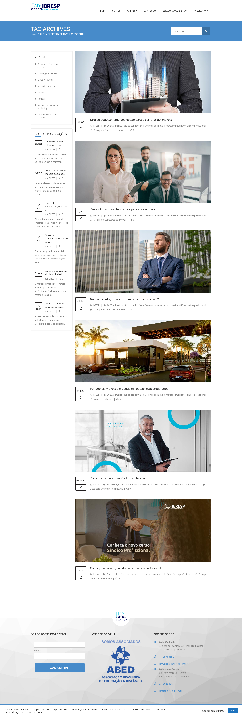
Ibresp (96, 484)
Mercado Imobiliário (47, 86)
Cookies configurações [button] (214, 710)
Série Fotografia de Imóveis (46, 116)
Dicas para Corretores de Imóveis (48, 66)
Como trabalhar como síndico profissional (120, 478)
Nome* (37, 639)
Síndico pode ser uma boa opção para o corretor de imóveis (133, 119)
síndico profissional (198, 125)
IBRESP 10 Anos (45, 79)
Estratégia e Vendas (47, 73)
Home (34, 34)
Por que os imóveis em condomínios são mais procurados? (132, 388)
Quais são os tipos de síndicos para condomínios (125, 209)
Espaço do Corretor (175, 10)
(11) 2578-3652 (166, 656)
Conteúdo (150, 10)
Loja (102, 10)
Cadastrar (59, 667)
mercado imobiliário (177, 125)
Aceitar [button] (233, 710)
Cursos (116, 10)
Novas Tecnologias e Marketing (47, 107)
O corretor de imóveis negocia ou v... (56, 206)
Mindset (41, 92)
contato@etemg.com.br (170, 690)
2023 (110, 215)
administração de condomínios (129, 125)
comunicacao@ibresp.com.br (173, 663)
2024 (110, 125)
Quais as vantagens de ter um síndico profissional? (126, 299)
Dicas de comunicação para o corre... (56, 238)
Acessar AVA (201, 10)
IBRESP (52, 149)
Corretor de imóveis (156, 125)
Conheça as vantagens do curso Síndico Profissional (127, 568)
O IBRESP (132, 10)
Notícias (41, 98)
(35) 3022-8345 (166, 683)
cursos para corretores (139, 574)
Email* (37, 650)
